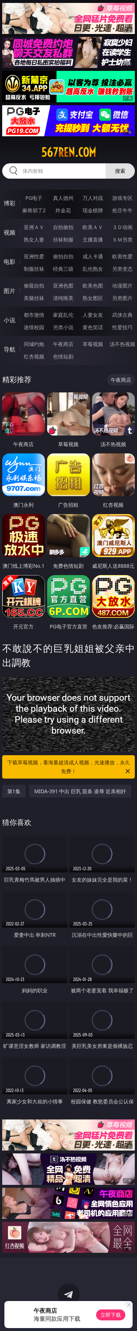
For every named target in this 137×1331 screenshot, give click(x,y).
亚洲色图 (63, 285)
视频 (9, 232)
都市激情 (34, 314)
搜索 (120, 170)
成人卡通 (93, 256)
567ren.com (68, 152)
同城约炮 (34, 344)
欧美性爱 (122, 256)
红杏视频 (34, 356)
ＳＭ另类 (122, 239)
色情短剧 (63, 356)
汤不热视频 (122, 344)
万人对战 (93, 197)
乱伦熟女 (93, 268)
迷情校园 (34, 327)
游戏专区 (122, 197)
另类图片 (122, 297)
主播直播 (93, 239)
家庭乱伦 (63, 314)
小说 (9, 320)
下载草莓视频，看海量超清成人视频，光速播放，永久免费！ (69, 767)
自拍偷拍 (63, 227)
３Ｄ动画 (122, 227)
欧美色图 (93, 285)
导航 (9, 349)
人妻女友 (93, 314)
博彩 (9, 203)
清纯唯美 (63, 297)
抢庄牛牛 (122, 210)
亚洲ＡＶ (34, 227)
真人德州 (63, 197)
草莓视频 (93, 344)
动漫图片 (122, 285)
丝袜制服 (63, 239)
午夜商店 (63, 344)
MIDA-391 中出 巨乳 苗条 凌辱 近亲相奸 (80, 791)
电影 (9, 262)
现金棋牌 (93, 210)
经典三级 (63, 268)
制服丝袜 (34, 268)
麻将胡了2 (34, 210)
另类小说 (63, 327)
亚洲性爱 (34, 256)
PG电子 (33, 197)
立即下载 (110, 1314)
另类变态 (122, 268)
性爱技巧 (122, 327)
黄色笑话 (93, 327)
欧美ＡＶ (93, 227)
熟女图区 (93, 297)
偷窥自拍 (34, 285)
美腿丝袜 (34, 297)
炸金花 (63, 210)
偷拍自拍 (63, 256)
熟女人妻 (34, 239)
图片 (9, 291)
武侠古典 (122, 314)
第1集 (13, 791)
